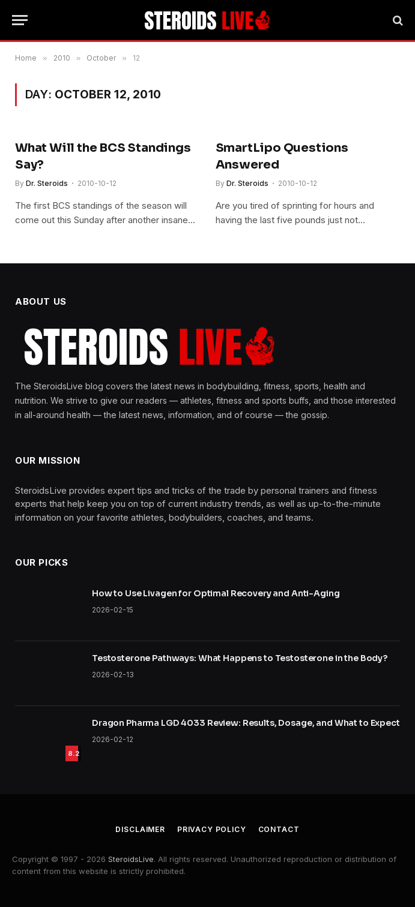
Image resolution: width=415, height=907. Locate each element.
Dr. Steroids (47, 183)
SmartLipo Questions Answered (282, 156)
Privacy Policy (211, 829)
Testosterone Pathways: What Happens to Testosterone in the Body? (239, 658)
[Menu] (20, 20)
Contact (279, 829)
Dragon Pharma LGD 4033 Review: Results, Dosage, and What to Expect (246, 722)
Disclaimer (140, 829)
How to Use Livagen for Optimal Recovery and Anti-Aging (215, 593)
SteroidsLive (131, 859)
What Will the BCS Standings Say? (103, 156)
